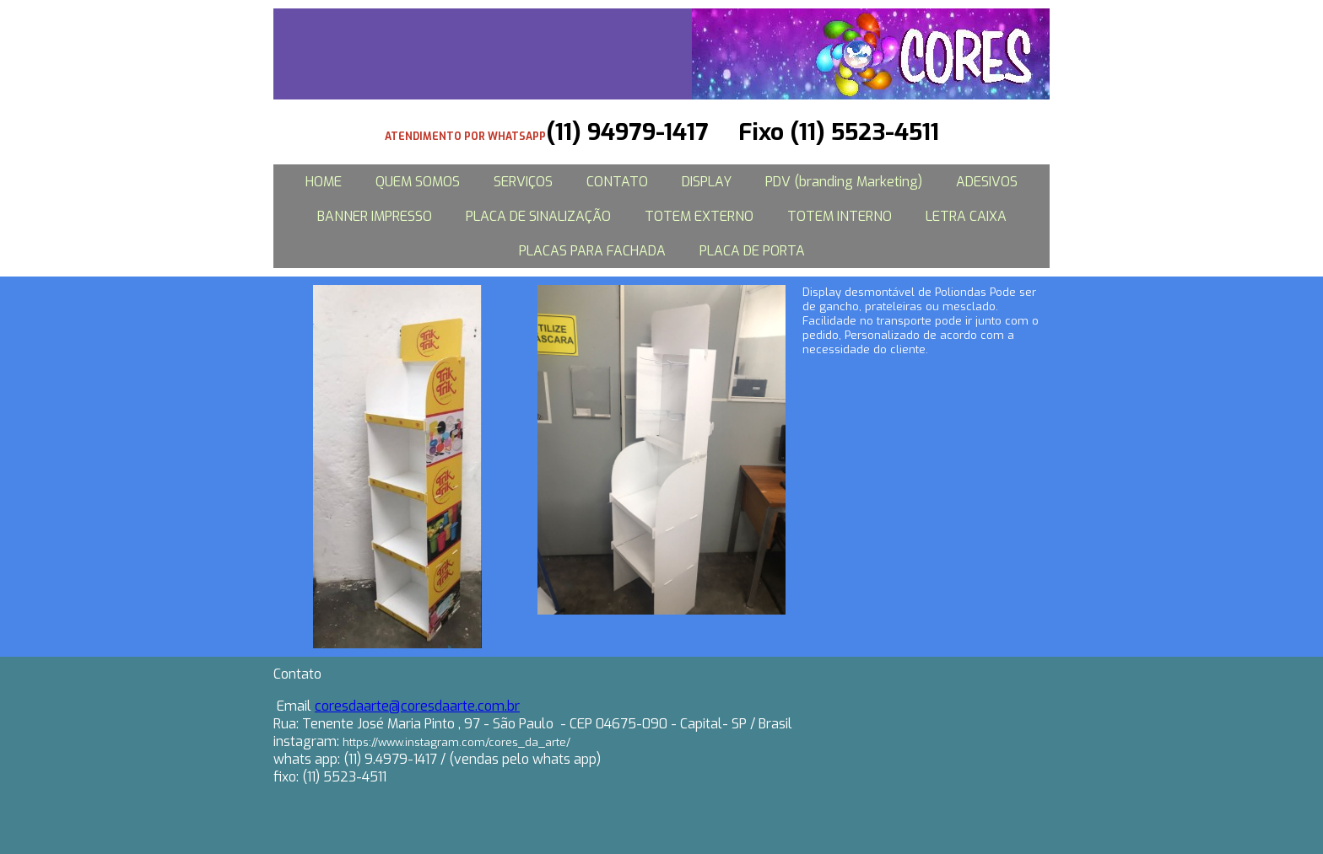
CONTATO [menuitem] (617, 182)
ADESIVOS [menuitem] (987, 182)
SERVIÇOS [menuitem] (523, 182)
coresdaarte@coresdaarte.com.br (417, 706)
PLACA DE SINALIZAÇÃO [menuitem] (538, 216)
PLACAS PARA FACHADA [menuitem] (592, 251)
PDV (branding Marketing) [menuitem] (843, 182)
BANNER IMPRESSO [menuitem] (374, 216)
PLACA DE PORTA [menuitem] (752, 251)
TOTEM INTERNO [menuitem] (839, 216)
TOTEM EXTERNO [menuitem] (699, 216)
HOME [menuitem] (323, 182)
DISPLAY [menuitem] (707, 182)
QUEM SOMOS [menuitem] (417, 182)
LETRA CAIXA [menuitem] (966, 216)
